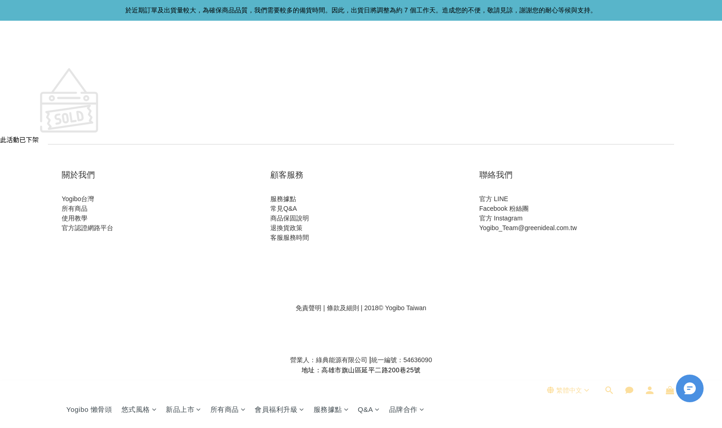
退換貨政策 (286, 227)
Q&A (369, 49)
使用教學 (74, 218)
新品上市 (183, 49)
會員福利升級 (279, 49)
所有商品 (228, 49)
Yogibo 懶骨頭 (89, 49)
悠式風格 (139, 49)
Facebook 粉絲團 (504, 208)
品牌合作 (407, 49)
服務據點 (331, 49)
